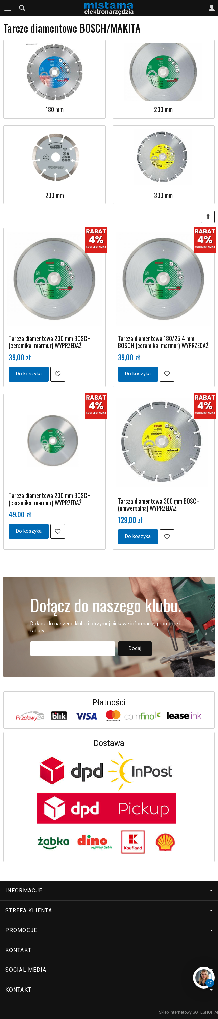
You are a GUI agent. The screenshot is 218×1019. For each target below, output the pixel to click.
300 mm (163, 195)
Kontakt (18, 950)
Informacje (109, 890)
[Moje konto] (211, 8)
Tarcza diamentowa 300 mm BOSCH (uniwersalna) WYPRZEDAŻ (159, 504)
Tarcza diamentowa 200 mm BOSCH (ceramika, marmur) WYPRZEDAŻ (50, 342)
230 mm (54, 195)
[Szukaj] (22, 8)
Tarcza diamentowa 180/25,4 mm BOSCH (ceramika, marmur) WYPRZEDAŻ (163, 342)
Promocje (109, 930)
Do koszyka (29, 374)
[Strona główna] (109, 8)
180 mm (55, 109)
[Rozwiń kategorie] (8, 8)
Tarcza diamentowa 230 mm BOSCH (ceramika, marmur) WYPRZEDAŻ (50, 499)
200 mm (163, 109)
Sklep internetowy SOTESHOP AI (188, 1012)
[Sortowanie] (208, 217)
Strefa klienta (109, 910)
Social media (109, 969)
